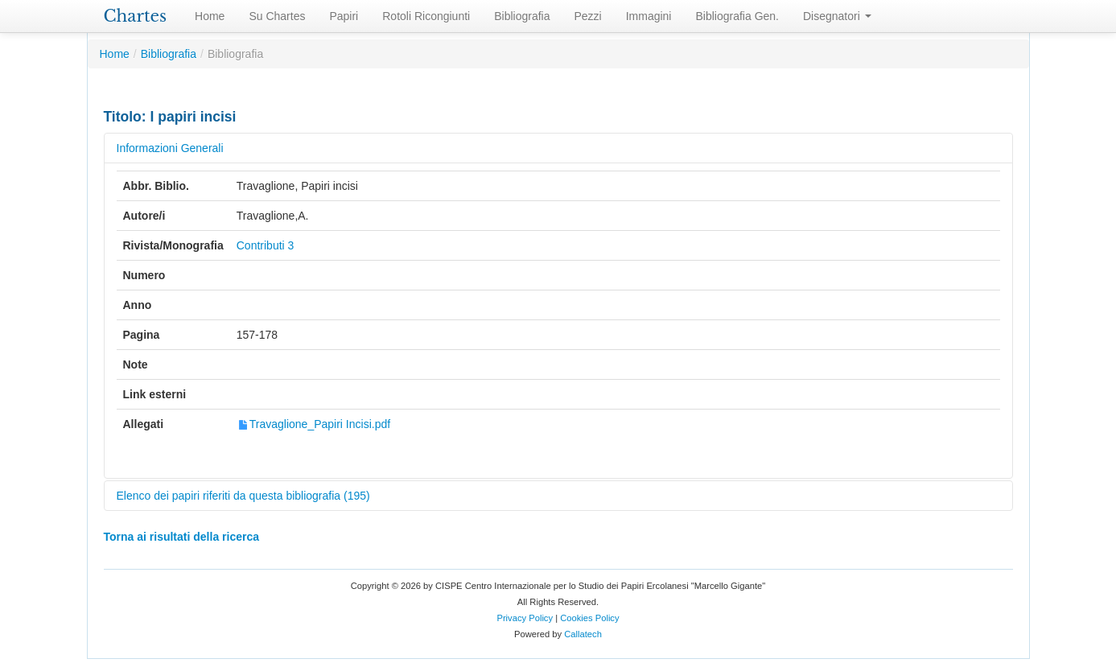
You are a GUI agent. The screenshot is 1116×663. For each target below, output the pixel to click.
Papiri (343, 16)
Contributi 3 (265, 245)
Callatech (583, 634)
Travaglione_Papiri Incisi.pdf (313, 424)
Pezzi (587, 16)
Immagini (649, 16)
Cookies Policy (589, 618)
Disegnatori (837, 16)
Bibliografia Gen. (737, 16)
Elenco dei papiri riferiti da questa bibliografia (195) (243, 495)
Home (209, 16)
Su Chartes (277, 16)
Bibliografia (522, 16)
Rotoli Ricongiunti (426, 16)
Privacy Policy (524, 618)
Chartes (135, 16)
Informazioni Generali (170, 148)
